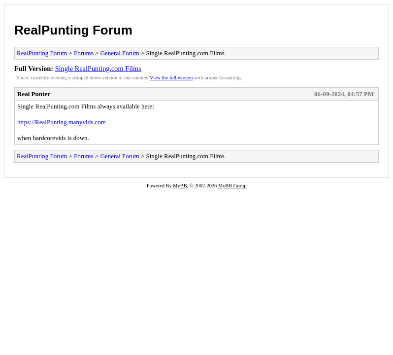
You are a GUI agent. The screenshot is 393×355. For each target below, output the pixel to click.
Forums (84, 53)
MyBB (180, 185)
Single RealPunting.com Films (98, 68)
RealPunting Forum (73, 30)
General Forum (119, 53)
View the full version (171, 77)
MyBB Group (232, 185)
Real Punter (33, 94)
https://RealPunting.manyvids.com (61, 122)
